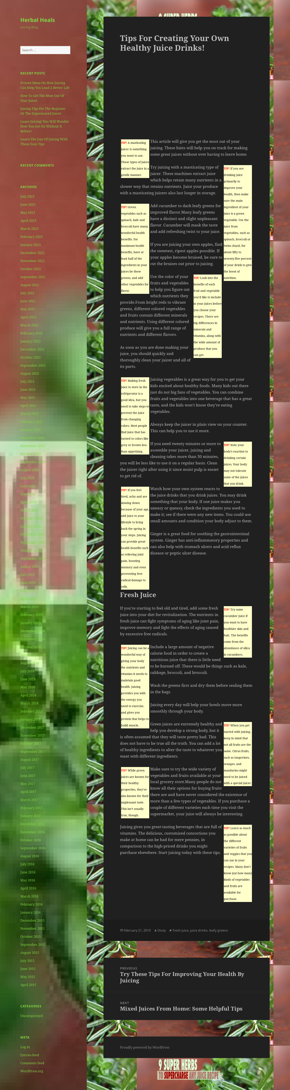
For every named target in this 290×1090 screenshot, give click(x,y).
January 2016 (30, 912)
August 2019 (29, 566)
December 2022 (32, 253)
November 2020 (32, 446)
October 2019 (30, 550)
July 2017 (27, 767)
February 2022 (31, 333)
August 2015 (29, 952)
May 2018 (27, 687)
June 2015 (27, 969)
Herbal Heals (37, 20)
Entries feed (29, 1055)
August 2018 (29, 663)
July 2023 (27, 196)
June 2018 (27, 679)
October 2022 (30, 269)
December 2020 (32, 438)
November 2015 (32, 928)
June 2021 (27, 389)
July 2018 (27, 671)
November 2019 (32, 542)
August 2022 (29, 285)
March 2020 (29, 510)
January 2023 (30, 245)
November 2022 (32, 261)
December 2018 (32, 631)
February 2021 (31, 422)
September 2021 (33, 365)
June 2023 (27, 204)
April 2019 (28, 598)
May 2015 (27, 977)
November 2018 (32, 639)
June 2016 (27, 872)
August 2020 (29, 470)
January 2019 (30, 623)
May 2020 (27, 494)
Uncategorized (31, 1016)
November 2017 (32, 735)
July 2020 (27, 478)
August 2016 (29, 856)
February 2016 (31, 904)
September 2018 (33, 655)
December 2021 (32, 349)
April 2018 (28, 695)
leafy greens (218, 930)
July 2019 (27, 574)
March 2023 (29, 228)
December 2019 (32, 534)
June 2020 (27, 486)
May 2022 (27, 309)
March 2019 (29, 607)
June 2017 (27, 775)
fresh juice (180, 930)
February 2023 (31, 236)
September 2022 (33, 277)
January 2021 (30, 430)
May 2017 (27, 784)
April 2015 (28, 985)
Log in (25, 1047)
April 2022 (28, 317)
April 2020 (28, 502)
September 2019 (33, 558)
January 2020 (30, 526)
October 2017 (30, 743)
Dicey (161, 930)
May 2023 (27, 212)
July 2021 (27, 381)
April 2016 (28, 888)
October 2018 (30, 647)
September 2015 (33, 944)
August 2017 (29, 759)
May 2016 (27, 880)
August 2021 (29, 373)
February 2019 (31, 615)
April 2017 (28, 792)
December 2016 (32, 824)
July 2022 (27, 293)
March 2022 (29, 325)
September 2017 (33, 751)
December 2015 (32, 920)
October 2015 (30, 936)
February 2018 (31, 711)
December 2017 (32, 727)
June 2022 (27, 301)
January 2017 (30, 816)
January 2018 (30, 719)
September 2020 (33, 462)
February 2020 (31, 518)
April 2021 (28, 405)
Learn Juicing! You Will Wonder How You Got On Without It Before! (44, 126)
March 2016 (29, 896)
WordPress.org (31, 1071)
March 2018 (29, 703)
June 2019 (27, 582)
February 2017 (31, 808)
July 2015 (27, 960)
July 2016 (27, 864)
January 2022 (30, 341)
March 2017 (29, 800)
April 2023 (28, 220)
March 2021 (29, 413)
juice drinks (199, 930)
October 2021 (30, 357)
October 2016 (30, 840)
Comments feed (32, 1063)
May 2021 (27, 397)
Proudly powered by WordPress (144, 1047)
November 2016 (32, 832)
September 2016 (33, 848)
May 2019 (27, 590)
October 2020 (30, 454)
